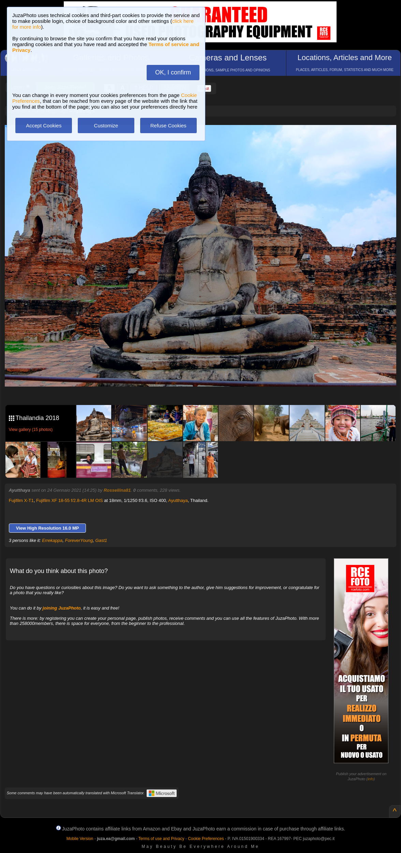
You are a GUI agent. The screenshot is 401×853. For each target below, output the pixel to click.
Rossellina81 (117, 490)
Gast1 (101, 540)
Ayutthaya (178, 500)
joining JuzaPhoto (62, 608)
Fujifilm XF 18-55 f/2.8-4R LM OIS (69, 500)
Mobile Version (79, 838)
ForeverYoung (79, 540)
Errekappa (52, 540)
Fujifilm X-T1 (21, 500)
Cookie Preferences (206, 838)
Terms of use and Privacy (161, 838)
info (371, 779)
